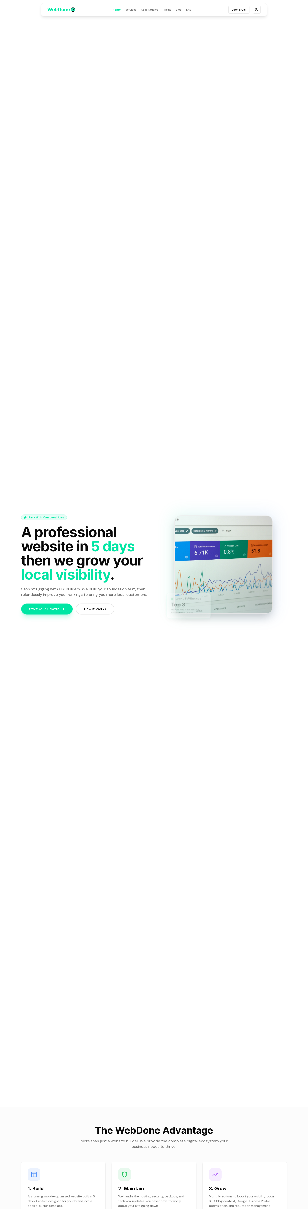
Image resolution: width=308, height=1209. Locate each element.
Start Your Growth (47, 609)
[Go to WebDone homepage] (61, 9)
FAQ (188, 9)
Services (131, 9)
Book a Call (239, 9)
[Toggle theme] (257, 10)
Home (117, 9)
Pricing (167, 9)
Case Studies (149, 9)
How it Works (95, 609)
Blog (179, 9)
